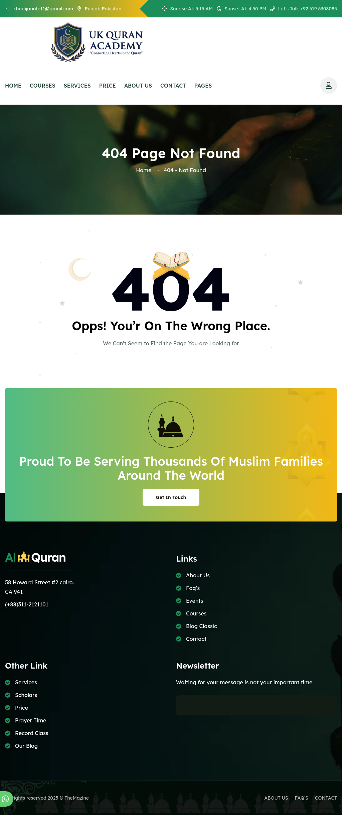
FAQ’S (301, 798)
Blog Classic (201, 626)
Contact (196, 638)
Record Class (31, 733)
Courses (196, 613)
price (107, 85)
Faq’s (193, 588)
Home (145, 170)
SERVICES (77, 85)
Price (21, 707)
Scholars (26, 695)
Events (194, 600)
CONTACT (173, 85)
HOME (13, 85)
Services (26, 682)
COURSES (42, 85)
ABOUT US (138, 85)
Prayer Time (30, 720)
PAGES (203, 85)
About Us (198, 575)
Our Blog (26, 745)
